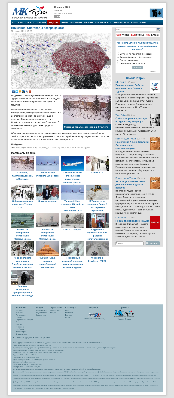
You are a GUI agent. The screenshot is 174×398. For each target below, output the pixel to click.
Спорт (18, 322)
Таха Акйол (121, 115)
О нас (67, 310)
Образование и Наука (24, 320)
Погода (45, 147)
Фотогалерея (21, 332)
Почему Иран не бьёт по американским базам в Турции (130, 88)
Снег (67, 147)
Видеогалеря (41, 313)
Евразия (19, 310)
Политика (41, 22)
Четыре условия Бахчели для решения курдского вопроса (130, 184)
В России (19, 313)
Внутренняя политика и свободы (136, 54)
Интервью (20, 327)
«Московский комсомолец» (74, 343)
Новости (29, 22)
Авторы (53, 313)
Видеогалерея (21, 334)
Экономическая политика (132, 63)
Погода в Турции (57, 147)
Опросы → (154, 72)
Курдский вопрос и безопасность (136, 57)
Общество (53, 22)
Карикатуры (41, 315)
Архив (67, 317)
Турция (87, 147)
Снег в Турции (76, 147)
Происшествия (121, 22)
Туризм (64, 22)
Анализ (19, 324)
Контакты (69, 313)
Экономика (76, 22)
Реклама (68, 315)
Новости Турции (34, 147)
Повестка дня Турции (126, 139)
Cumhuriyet (121, 217)
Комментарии (138, 22)
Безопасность (103, 22)
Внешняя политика (129, 60)
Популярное (21, 315)
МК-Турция (17, 22)
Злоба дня (20, 329)
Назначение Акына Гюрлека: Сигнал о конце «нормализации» (132, 145)
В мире (19, 317)
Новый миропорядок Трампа (132, 221)
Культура (89, 22)
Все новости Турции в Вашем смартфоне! (31, 337)
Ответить (137, 67)
